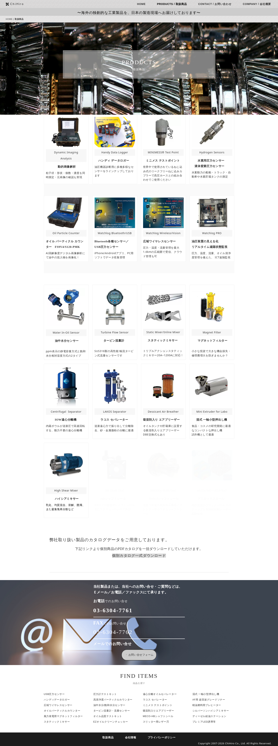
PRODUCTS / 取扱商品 (173, 4)
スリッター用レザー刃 (157, 721)
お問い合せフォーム (140, 654)
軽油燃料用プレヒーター (207, 705)
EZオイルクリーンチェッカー (111, 721)
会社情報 (131, 737)
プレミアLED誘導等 (205, 721)
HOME (142, 4)
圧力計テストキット (106, 694)
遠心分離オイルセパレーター (161, 694)
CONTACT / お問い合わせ (215, 4)
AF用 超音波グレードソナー (209, 699)
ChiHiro (18, 3)
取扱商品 (109, 737)
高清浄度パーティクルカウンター (113, 699)
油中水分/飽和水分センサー (110, 705)
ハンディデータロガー (58, 699)
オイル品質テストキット (108, 716)
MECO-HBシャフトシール (159, 716)
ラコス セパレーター (156, 699)
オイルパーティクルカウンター (63, 710)
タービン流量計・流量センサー (112, 710)
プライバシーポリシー (162, 737)
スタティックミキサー (58, 721)
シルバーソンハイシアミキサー (211, 710)
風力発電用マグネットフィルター (64, 716)
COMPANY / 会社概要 (258, 4)
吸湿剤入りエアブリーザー (159, 710)
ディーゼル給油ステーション (210, 716)
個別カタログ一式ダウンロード (140, 556)
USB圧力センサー (55, 694)
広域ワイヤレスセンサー (59, 705)
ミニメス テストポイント (158, 705)
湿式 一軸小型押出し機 (206, 694)
